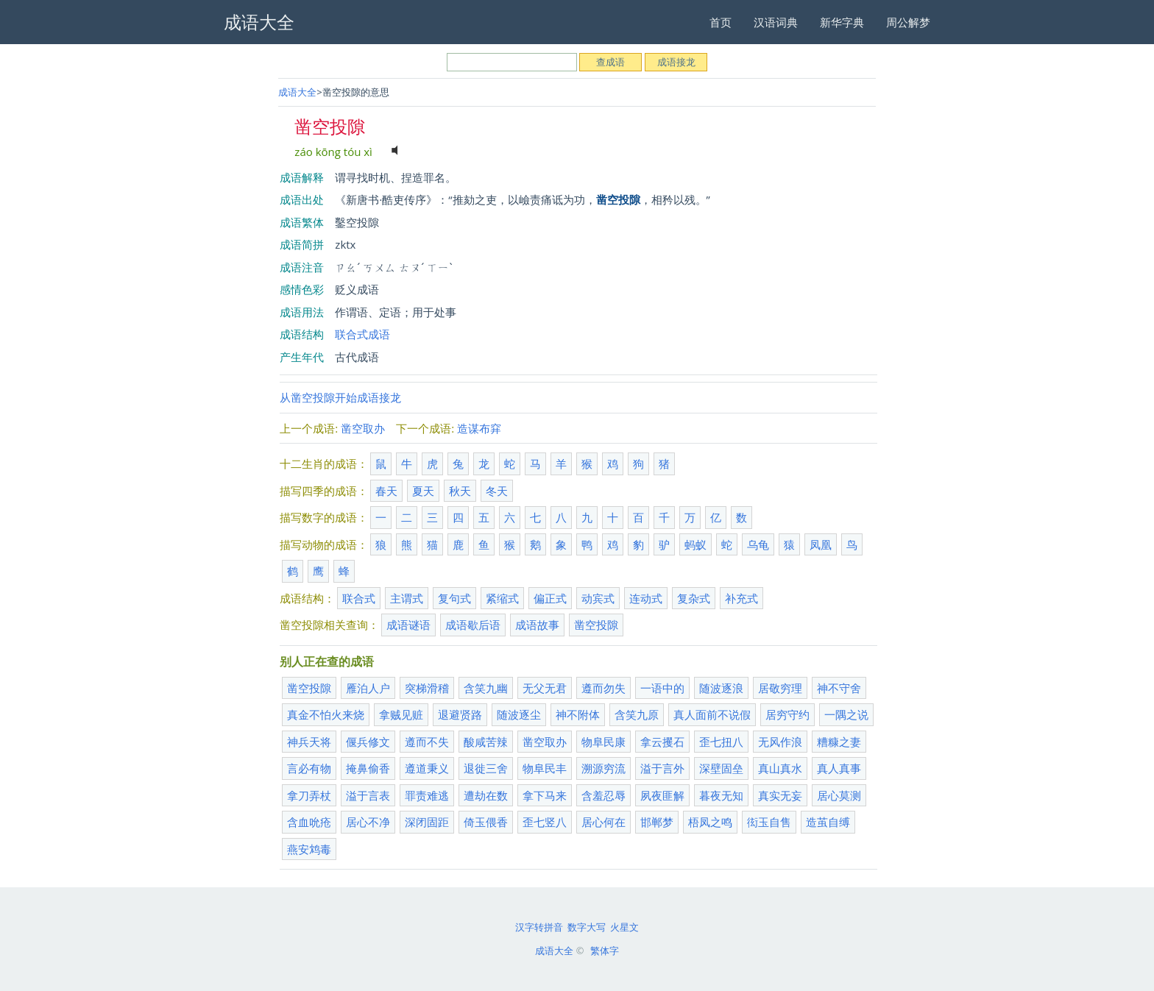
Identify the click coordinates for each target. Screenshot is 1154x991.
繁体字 (604, 950)
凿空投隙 (596, 624)
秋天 (460, 490)
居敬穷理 (780, 688)
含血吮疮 (309, 821)
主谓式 (406, 598)
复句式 (454, 598)
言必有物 (309, 768)
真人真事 (839, 768)
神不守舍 (839, 688)
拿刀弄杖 (309, 795)
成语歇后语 (472, 624)
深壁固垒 (721, 768)
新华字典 (842, 22)
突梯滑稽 (427, 688)
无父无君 (545, 688)
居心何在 (603, 821)
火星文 (624, 927)
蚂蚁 (695, 544)
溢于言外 (662, 768)
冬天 (497, 490)
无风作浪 (780, 741)
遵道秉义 (427, 768)
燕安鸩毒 (309, 849)
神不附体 (578, 714)
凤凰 (821, 544)
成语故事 (537, 624)
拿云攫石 (662, 741)
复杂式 (693, 598)
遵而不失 (427, 741)
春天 (386, 490)
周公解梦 (908, 22)
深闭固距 (427, 821)
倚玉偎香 (486, 821)
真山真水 (780, 768)
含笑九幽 (486, 688)
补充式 (741, 598)
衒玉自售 (769, 821)
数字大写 (586, 927)
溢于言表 (368, 795)
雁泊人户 (368, 688)
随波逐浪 (721, 688)
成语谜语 (408, 624)
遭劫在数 (486, 795)
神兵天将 (309, 741)
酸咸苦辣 (486, 741)
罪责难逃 (427, 795)
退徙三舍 (486, 768)
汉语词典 (776, 22)
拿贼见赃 (401, 714)
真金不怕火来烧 (325, 714)
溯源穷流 (603, 768)
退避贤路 (460, 714)
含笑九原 (637, 714)
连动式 (645, 598)
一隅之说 (846, 714)
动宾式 (598, 598)
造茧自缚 (828, 821)
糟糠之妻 (839, 741)
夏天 (423, 490)
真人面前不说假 (712, 714)
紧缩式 (502, 598)
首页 (720, 22)
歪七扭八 (721, 741)
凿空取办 (363, 428)
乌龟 (758, 544)
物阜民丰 (545, 768)
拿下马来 (545, 795)
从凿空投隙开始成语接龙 (340, 397)
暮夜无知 (721, 795)
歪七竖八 (545, 821)
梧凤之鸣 (710, 821)
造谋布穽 (479, 428)
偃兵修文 (368, 741)
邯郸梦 (656, 821)
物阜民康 (603, 741)
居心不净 (368, 821)
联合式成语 (362, 334)
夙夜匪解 (662, 795)
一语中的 (662, 688)
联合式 (358, 598)
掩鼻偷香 (368, 768)
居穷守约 (787, 714)
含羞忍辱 (603, 795)
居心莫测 (839, 795)
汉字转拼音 (539, 927)
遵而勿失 (603, 688)
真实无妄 (780, 795)
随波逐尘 (519, 714)
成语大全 (297, 92)
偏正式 (550, 598)
